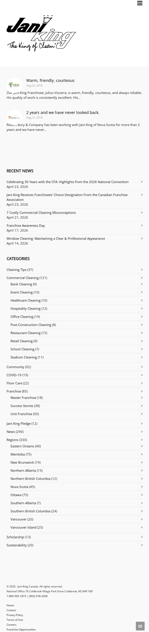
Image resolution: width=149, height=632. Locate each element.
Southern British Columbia (30, 511)
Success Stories (22, 405)
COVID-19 (14, 375)
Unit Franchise (21, 414)
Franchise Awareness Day (26, 225)
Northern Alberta (23, 470)
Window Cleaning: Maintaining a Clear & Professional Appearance (56, 238)
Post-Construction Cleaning (31, 324)
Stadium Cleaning (24, 357)
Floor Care (14, 383)
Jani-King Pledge (19, 423)
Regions (12, 440)
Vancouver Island (23, 527)
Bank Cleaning (21, 284)
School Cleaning (22, 349)
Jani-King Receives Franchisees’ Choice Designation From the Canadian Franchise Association (67, 197)
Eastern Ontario (22, 446)
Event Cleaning (22, 292)
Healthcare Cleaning (26, 300)
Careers (11, 625)
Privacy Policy (15, 615)
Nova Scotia (19, 486)
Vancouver (19, 519)
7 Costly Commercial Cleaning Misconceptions (41, 212)
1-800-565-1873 (16, 596)
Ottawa (16, 495)
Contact (11, 610)
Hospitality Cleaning (26, 308)
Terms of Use (15, 620)
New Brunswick (22, 462)
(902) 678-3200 (38, 596)
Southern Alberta (23, 503)
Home (10, 605)
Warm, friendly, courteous (50, 80)
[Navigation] (139, 3)
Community (15, 367)
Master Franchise (23, 397)
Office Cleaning (22, 316)
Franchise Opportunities (21, 629)
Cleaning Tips (17, 269)
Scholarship (15, 537)
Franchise (14, 391)
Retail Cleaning (22, 341)
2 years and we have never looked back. (62, 112)
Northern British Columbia (30, 478)
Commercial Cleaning (23, 277)
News (11, 431)
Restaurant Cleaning (26, 333)
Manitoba (18, 454)
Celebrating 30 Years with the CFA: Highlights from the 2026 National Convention (68, 182)
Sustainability (17, 545)
